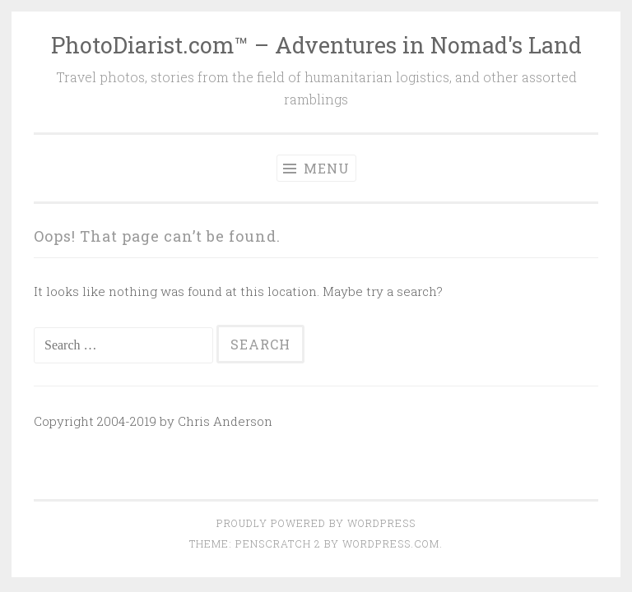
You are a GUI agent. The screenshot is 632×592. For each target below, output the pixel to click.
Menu (316, 168)
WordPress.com (390, 543)
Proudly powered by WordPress (316, 523)
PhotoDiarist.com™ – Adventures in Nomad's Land (316, 44)
